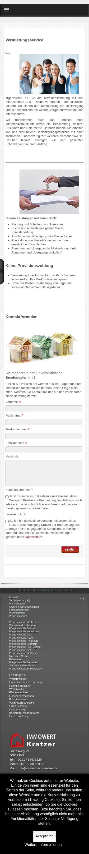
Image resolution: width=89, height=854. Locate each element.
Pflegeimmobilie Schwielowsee (25, 668)
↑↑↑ (82, 599)
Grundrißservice (18, 706)
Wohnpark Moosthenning (22, 625)
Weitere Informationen (43, 845)
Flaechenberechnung (21, 696)
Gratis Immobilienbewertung (24, 607)
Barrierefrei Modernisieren (24, 712)
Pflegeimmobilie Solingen (22, 628)
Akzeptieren (44, 836)
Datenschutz (16, 514)
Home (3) (14, 597)
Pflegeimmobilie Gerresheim (24, 662)
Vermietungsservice (21, 702)
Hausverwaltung (18, 716)
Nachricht (12, 456)
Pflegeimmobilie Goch (20, 634)
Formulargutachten (19, 610)
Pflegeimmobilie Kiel (20, 650)
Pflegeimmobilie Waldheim (23, 653)
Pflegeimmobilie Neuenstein (24, 631)
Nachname (14, 415)
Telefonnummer (18, 429)
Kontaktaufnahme (19, 490)
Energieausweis (18, 699)
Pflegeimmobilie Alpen (21, 637)
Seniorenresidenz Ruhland (23, 665)
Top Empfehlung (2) (19, 600)
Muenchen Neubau (19, 656)
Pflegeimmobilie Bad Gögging (25, 647)
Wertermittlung (17, 603)
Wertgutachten (17, 613)
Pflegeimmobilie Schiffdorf (23, 644)
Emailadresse (16, 443)
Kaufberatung (17, 709)
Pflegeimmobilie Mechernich (24, 622)
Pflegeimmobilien (18, 616)
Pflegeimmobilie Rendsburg (23, 641)
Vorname (13, 402)
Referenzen (15, 659)
